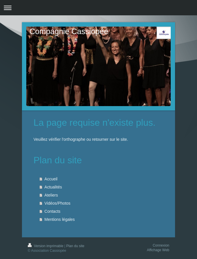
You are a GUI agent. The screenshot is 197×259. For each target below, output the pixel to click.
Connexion (161, 245)
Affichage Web (158, 250)
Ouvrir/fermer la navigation (98, 7)
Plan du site (75, 246)
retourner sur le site (109, 139)
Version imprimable (46, 246)
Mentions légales (59, 219)
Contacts (52, 211)
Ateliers (51, 195)
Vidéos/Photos (57, 203)
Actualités (53, 187)
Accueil (50, 179)
